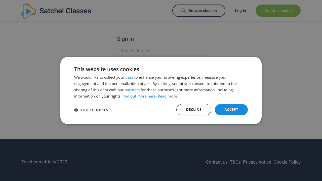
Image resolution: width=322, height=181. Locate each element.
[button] (91, 110)
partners (132, 89)
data (129, 77)
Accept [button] (231, 109)
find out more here (139, 96)
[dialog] (161, 90)
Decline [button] (194, 109)
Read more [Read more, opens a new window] (167, 96)
